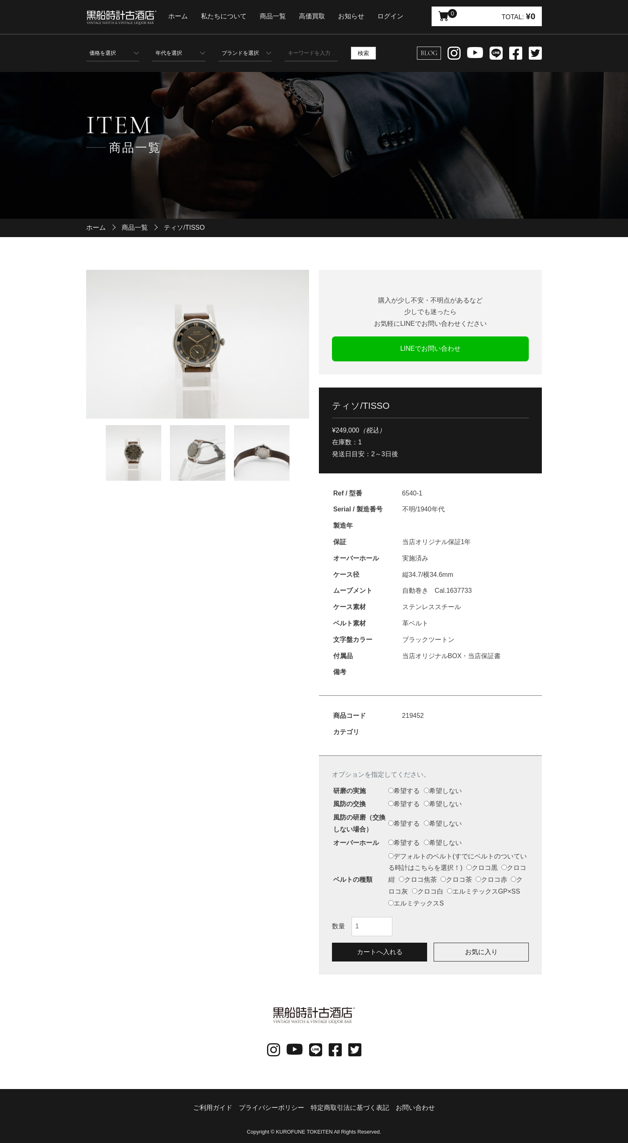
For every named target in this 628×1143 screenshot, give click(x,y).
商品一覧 (281, 16)
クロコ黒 (482, 867)
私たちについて (232, 16)
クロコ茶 (456, 879)
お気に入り (481, 951)
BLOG (429, 53)
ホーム (186, 16)
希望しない (443, 790)
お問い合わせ (415, 1107)
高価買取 (320, 16)
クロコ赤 (491, 879)
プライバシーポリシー (271, 1107)
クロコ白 (427, 891)
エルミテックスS (416, 903)
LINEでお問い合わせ (430, 348)
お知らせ (359, 16)
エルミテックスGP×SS (483, 891)
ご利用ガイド (212, 1107)
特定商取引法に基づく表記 (350, 1107)
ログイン (398, 16)
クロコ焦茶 (418, 879)
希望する (404, 790)
